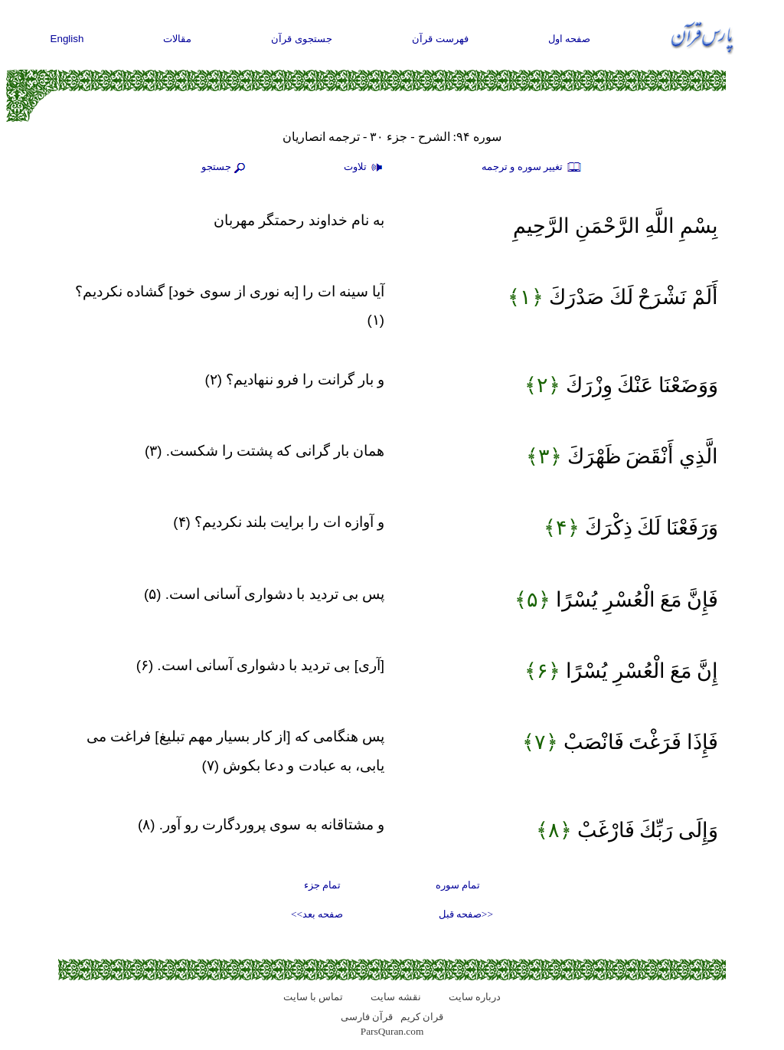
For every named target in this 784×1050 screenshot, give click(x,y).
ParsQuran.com (392, 1031)
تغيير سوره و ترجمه (532, 167)
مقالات (177, 38)
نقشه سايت (395, 997)
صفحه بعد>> (317, 914)
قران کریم (421, 1016)
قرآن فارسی (367, 1016)
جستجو (225, 167)
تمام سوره (458, 885)
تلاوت (365, 167)
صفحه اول (569, 38)
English (67, 38)
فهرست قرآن (440, 38)
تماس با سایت (313, 997)
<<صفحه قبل (466, 914)
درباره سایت (475, 997)
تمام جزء (322, 885)
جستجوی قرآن (301, 38)
